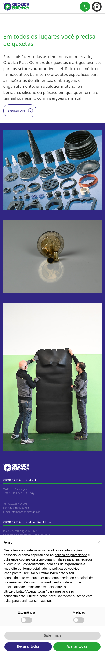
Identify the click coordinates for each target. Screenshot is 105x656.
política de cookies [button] (65, 568)
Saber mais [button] (52, 635)
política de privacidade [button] (70, 555)
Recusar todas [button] (28, 646)
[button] (99, 542)
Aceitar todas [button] (76, 646)
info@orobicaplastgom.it (25, 511)
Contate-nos (17, 111)
